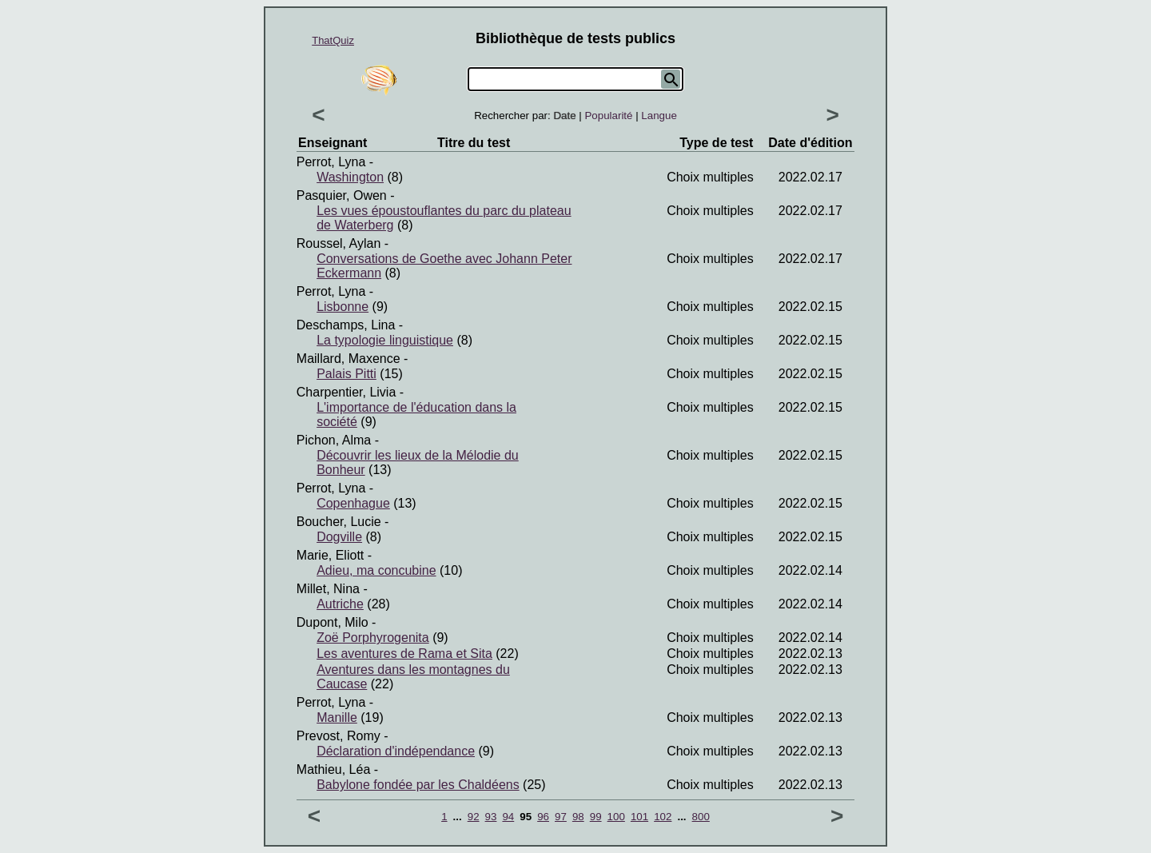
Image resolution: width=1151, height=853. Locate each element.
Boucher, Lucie (339, 521)
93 (491, 817)
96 (543, 817)
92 (474, 817)
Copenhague (353, 503)
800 (701, 817)
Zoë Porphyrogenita (373, 637)
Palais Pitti (346, 374)
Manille (337, 717)
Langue (658, 116)
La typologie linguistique (385, 340)
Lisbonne (342, 306)
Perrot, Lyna (331, 162)
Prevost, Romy (338, 736)
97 (561, 817)
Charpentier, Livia (346, 392)
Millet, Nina (328, 589)
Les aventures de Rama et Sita (404, 653)
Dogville (339, 537)
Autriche (340, 604)
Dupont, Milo (332, 622)
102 (662, 817)
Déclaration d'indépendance (396, 751)
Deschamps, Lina (346, 325)
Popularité (608, 116)
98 (578, 817)
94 (508, 817)
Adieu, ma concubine (376, 570)
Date (564, 116)
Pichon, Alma (334, 440)
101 (639, 817)
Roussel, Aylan (339, 243)
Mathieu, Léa (334, 769)
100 (616, 817)
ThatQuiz (333, 40)
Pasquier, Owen (342, 195)
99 (596, 817)
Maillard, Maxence (348, 358)
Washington (350, 177)
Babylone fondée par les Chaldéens (418, 784)
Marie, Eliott (330, 555)
